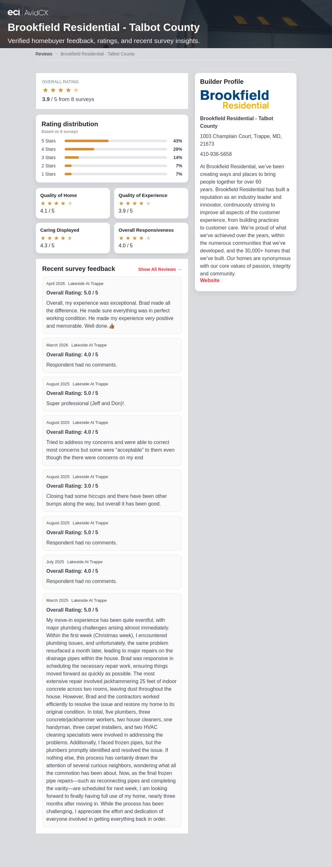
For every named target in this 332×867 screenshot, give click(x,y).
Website (210, 280)
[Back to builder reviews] (28, 12)
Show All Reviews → (159, 269)
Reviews (44, 53)
